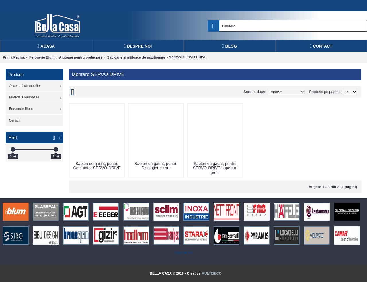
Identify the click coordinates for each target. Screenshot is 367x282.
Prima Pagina (14, 57)
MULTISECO (212, 273)
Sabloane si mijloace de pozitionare (136, 57)
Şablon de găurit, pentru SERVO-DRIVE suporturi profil (215, 168)
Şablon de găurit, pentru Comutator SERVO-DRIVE (96, 165)
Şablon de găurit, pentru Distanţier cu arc (155, 165)
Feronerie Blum (41, 57)
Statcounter (183, 253)
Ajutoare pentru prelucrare (80, 57)
